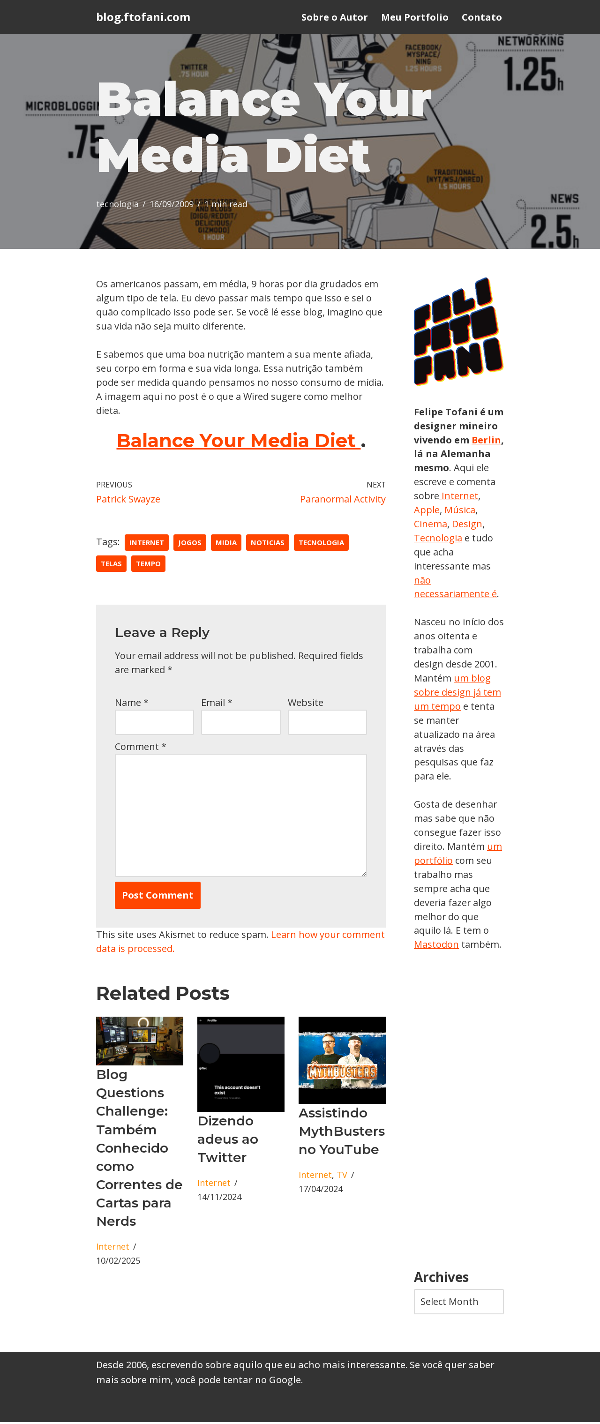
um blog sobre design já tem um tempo (458, 693)
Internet (146, 543)
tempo (148, 564)
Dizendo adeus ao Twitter (227, 1141)
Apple (468, 510)
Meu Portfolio (415, 17)
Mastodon (436, 946)
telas (111, 564)
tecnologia (117, 204)
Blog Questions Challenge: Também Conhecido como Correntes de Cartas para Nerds (139, 1149)
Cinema (466, 524)
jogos (190, 543)
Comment (140, 747)
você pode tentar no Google (238, 1381)
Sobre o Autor (334, 17)
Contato (482, 17)
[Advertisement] (459, 1112)
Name (132, 703)
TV (342, 1177)
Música (429, 524)
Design (429, 538)
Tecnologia (473, 538)
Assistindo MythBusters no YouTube (342, 1132)
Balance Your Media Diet (239, 441)
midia (226, 543)
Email (216, 703)
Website (305, 703)
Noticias (268, 543)
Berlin (429, 454)
